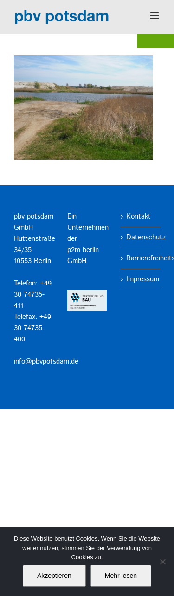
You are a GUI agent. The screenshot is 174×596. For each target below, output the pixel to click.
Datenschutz (140, 237)
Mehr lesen (121, 575)
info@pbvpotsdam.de (46, 361)
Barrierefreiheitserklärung (140, 258)
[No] (162, 561)
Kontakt (138, 216)
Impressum (140, 279)
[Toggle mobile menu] (155, 15)
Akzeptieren (54, 575)
